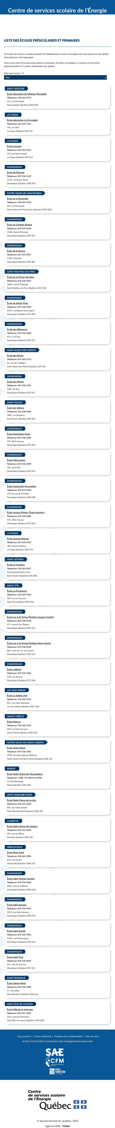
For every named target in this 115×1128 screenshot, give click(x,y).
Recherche (97, 4)
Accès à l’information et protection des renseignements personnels (57, 1041)
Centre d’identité (42, 1036)
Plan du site (92, 1036)
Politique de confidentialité (68, 1036)
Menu (106, 4)
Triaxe (66, 1126)
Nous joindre (23, 1036)
